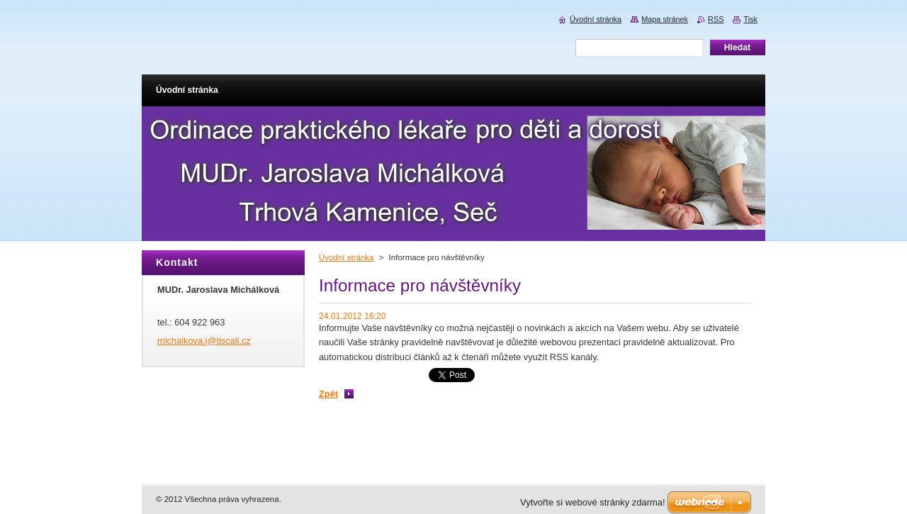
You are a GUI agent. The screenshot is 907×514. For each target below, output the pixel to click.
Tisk (750, 19)
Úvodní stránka (346, 257)
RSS (715, 19)
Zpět (328, 394)
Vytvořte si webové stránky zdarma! (592, 502)
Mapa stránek (664, 19)
